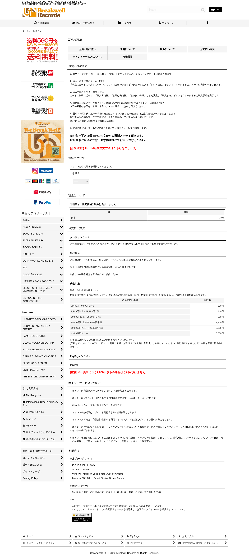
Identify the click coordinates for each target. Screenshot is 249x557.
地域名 (76, 173)
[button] (207, 23)
